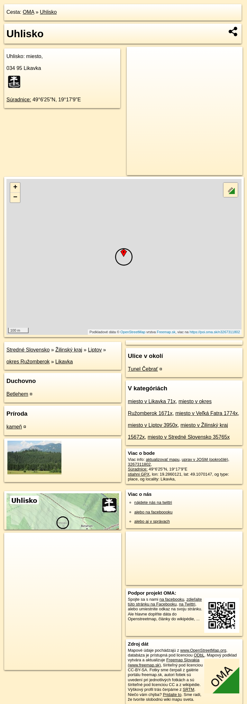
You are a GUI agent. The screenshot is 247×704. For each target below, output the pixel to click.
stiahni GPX (139, 474)
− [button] (15, 197)
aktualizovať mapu (162, 459)
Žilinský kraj (68, 349)
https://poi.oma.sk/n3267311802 (215, 332)
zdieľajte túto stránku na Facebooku (165, 601)
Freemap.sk (166, 332)
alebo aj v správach (152, 521)
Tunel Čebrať (143, 369)
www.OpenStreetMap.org (203, 650)
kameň (14, 426)
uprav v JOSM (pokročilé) (205, 459)
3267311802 (139, 464)
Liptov (95, 349)
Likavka (64, 361)
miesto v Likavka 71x (152, 401)
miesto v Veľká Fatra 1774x (206, 413)
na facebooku (172, 599)
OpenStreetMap (132, 332)
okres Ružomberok (28, 361)
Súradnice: (18, 99)
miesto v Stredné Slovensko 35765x (189, 437)
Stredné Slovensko (28, 349)
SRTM (188, 689)
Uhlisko (48, 12)
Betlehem (17, 394)
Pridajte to (172, 694)
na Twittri (187, 604)
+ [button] (15, 187)
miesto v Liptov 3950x (153, 425)
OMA (28, 12)
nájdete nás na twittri (153, 502)
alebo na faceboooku (153, 512)
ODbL (199, 655)
